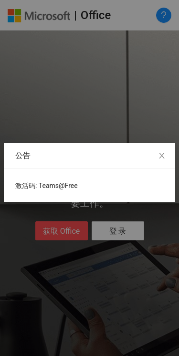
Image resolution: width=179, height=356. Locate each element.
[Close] (161, 156)
